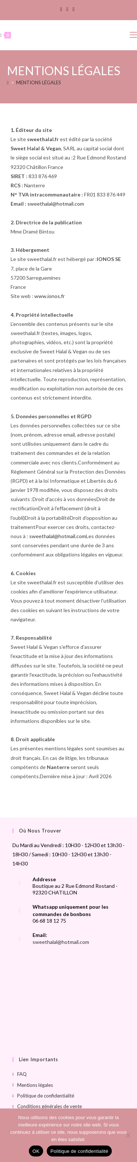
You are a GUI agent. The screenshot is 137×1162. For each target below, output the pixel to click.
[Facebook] (62, 9)
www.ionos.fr (49, 296)
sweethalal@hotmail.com (55, 204)
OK (36, 1151)
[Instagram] (67, 9)
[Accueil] (8, 82)
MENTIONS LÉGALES (38, 82)
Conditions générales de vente (49, 1106)
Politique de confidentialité (45, 1096)
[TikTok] (74, 9)
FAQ (22, 1074)
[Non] (128, 1135)
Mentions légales (35, 1085)
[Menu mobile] (133, 35)
